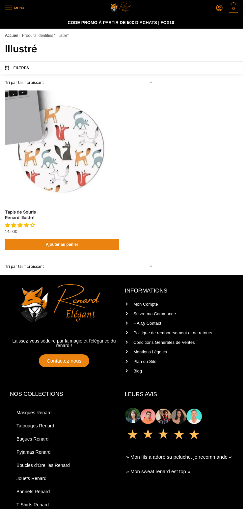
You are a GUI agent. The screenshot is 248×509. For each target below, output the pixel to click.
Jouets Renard (31, 478)
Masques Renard (34, 412)
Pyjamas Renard (33, 452)
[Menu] (15, 8)
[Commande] (79, 82)
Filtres (16, 68)
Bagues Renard (32, 439)
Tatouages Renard (35, 425)
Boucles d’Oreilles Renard (43, 465)
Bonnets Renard (33, 491)
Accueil (11, 35)
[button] (20, 225)
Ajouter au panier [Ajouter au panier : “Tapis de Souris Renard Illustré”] (62, 244)
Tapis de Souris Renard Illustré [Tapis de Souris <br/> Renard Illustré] (20, 214)
